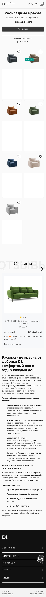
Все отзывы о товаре (12, 344)
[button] (4, 269)
